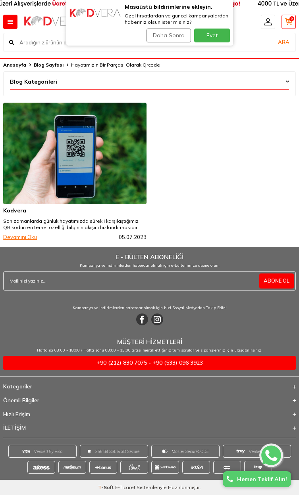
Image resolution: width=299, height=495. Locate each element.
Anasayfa (14, 65)
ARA (283, 42)
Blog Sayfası (49, 65)
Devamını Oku (20, 237)
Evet (212, 35)
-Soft (106, 487)
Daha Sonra (169, 35)
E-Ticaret (125, 487)
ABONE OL (276, 280)
